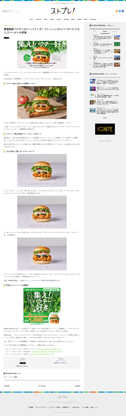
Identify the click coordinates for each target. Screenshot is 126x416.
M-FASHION (93, 19)
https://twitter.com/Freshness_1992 (42, 354)
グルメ (5, 377)
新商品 (15, 377)
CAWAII (79, 19)
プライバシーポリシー (41, 407)
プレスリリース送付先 (54, 407)
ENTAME (52, 19)
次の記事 (77, 386)
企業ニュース (94, 407)
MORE (105, 118)
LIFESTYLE (38, 19)
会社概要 (31, 407)
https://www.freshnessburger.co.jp (48, 349)
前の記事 (6, 386)
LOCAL (31, 19)
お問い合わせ (76, 407)
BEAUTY (59, 19)
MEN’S (85, 19)
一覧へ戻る (42, 386)
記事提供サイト (66, 407)
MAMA (73, 19)
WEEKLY (105, 31)
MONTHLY (115, 31)
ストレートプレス (105, 141)
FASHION (66, 19)
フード (10, 377)
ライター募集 (85, 407)
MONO (45, 19)
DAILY (94, 31)
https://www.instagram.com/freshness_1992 (47, 351)
